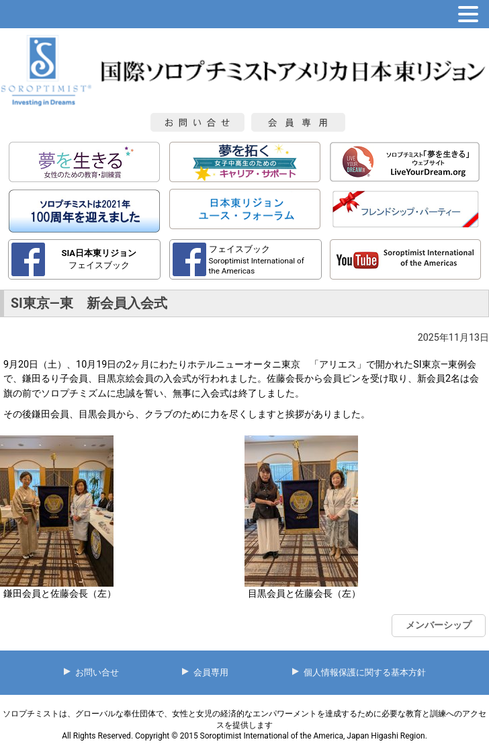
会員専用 (210, 672)
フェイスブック (98, 258)
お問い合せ (97, 672)
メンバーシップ (439, 625)
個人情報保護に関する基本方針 (365, 672)
